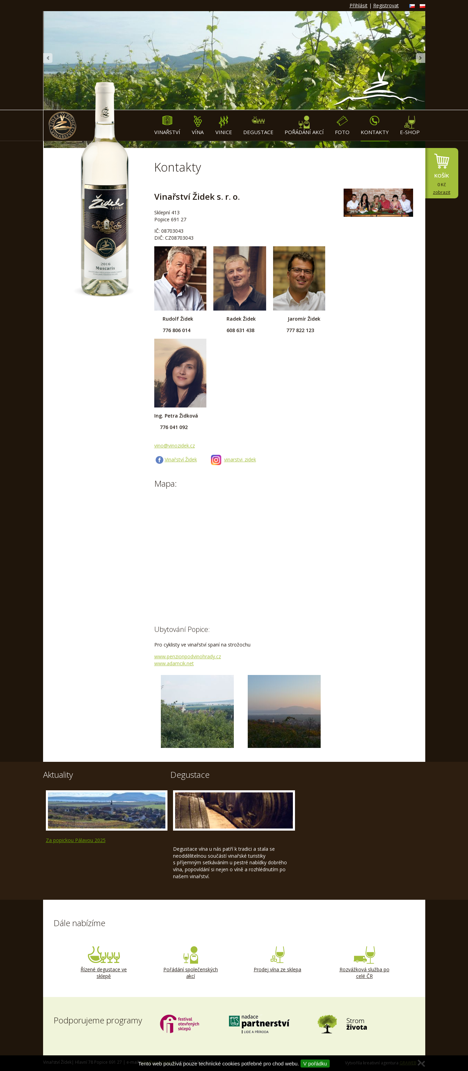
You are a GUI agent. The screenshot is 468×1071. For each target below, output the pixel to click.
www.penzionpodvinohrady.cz (187, 656)
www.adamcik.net (174, 663)
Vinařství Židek (181, 459)
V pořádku (315, 1063)
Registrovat (386, 5)
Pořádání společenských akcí (190, 963)
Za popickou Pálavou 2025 (76, 840)
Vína (197, 125)
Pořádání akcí (304, 125)
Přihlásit (359, 5)
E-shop (410, 125)
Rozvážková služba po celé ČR (364, 963)
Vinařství (167, 125)
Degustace (258, 125)
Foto (342, 125)
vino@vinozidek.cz (174, 445)
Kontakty (375, 125)
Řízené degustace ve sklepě (103, 963)
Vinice (223, 125)
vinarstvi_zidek (240, 459)
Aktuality (58, 774)
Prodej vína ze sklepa (277, 959)
